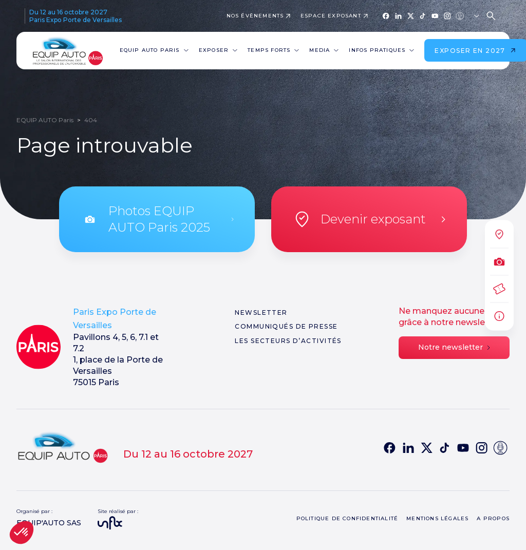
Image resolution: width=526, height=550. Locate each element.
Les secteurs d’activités (288, 341)
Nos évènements (255, 15)
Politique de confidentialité (347, 518)
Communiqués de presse (286, 326)
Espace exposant (330, 15)
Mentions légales (437, 518)
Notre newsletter (454, 347)
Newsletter (261, 312)
